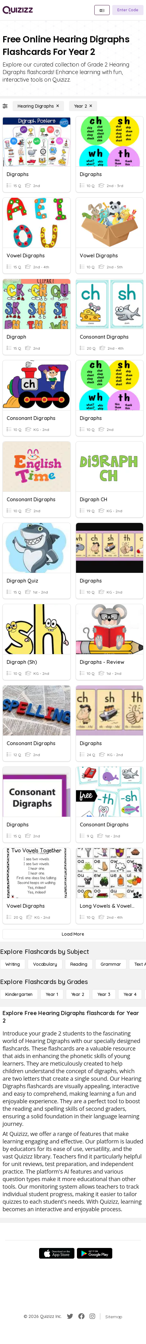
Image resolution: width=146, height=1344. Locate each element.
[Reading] (79, 964)
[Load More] (73, 934)
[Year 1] (51, 994)
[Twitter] (70, 1316)
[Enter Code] (127, 10)
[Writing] (12, 964)
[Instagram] (92, 1316)
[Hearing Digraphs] (38, 106)
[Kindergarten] (19, 994)
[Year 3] (104, 994)
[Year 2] (83, 106)
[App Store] (56, 1253)
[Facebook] (81, 1316)
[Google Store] (94, 1253)
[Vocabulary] (45, 964)
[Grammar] (110, 964)
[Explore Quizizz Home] (18, 10)
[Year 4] (130, 994)
